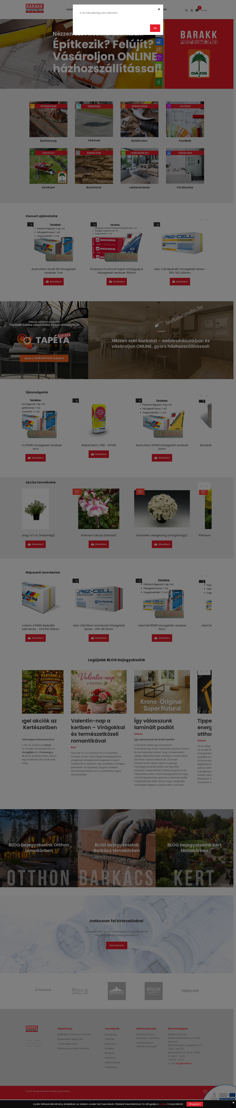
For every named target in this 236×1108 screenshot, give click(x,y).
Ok (155, 28)
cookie (162, 1104)
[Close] (159, 9)
